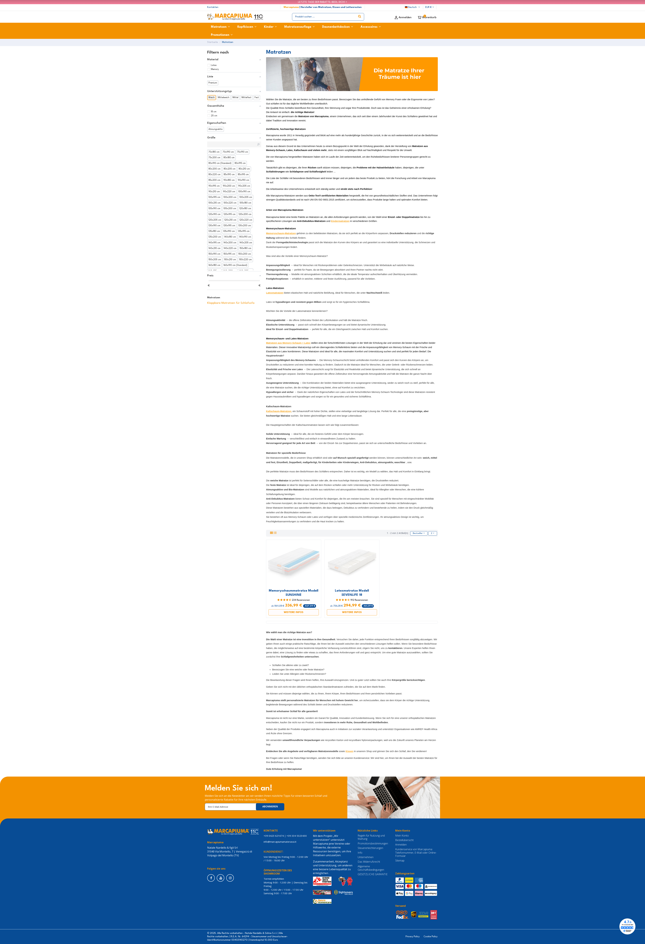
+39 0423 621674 (274, 835)
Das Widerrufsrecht (369, 862)
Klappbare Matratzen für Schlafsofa (230, 303)
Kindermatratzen (340, 221)
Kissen (349, 751)
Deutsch (413, 7)
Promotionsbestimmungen (373, 843)
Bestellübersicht (404, 840)
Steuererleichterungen (370, 848)
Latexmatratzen (274, 293)
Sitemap (399, 860)
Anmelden (401, 845)
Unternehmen (365, 857)
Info (360, 852)
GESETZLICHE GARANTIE (372, 874)
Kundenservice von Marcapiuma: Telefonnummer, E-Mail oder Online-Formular (416, 853)
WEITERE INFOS (293, 612)
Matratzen (213, 297)
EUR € (429, 7)
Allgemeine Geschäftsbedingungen (371, 868)
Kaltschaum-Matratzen (278, 411)
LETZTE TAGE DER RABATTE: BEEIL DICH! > (322, 2)
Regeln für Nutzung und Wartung (371, 837)
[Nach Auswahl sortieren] (418, 533)
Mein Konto (402, 835)
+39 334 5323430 (297, 835)
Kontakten (212, 7)
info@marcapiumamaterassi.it (281, 841)
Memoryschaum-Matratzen (281, 233)
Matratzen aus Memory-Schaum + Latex (288, 343)
